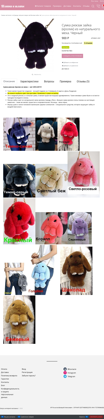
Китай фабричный (76, 43)
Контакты (77, 6)
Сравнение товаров (27, 417)
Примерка (57, 6)
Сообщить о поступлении (72, 56)
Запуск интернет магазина (9, 408)
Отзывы (86, 6)
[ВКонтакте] (65, 369)
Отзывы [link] (83, 81)
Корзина (82, 417)
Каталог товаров (44, 6)
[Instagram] (65, 372)
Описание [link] (9, 81)
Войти (102, 1)
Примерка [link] (65, 81)
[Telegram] (65, 376)
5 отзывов (88, 43)
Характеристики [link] (29, 81)
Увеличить (37, 74)
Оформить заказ (96, 417)
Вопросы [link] (49, 81)
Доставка (67, 6)
